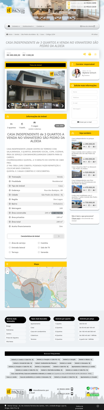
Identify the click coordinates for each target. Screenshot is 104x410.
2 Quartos (58, 327)
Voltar (95, 34)
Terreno (33, 339)
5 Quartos (58, 339)
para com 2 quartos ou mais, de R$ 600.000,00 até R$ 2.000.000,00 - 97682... (51, 373)
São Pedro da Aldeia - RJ (29, 34)
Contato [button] (39, 26)
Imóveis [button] (15, 26)
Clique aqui (76, 218)
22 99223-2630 (90, 7)
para (69, 359)
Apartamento (35, 324)
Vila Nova (9, 341)
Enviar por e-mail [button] (84, 122)
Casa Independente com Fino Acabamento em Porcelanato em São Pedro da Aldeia (84, 182)
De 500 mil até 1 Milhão (87, 335)
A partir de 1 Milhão (86, 339)
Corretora (85, 75)
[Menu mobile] (9, 26)
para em (22, 359)
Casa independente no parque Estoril (83, 139)
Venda (17, 34)
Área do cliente (87, 26)
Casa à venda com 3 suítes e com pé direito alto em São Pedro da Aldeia (84, 153)
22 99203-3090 (90, 3)
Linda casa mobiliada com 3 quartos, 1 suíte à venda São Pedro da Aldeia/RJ (84, 197)
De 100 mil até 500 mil (87, 331)
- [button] (7, 272)
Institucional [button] (27, 26)
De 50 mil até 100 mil (87, 327)
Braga (8, 326)
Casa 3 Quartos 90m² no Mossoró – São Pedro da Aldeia (84, 168)
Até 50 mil (83, 324)
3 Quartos (58, 331)
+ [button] (7, 269)
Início (9, 34)
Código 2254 (50, 34)
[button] (11, 87)
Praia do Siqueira (12, 338)
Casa (42, 34)
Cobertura (34, 335)
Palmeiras (9, 330)
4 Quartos (58, 335)
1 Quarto (58, 324)
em (85, 359)
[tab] (13, 65)
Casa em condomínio (38, 331)
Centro (8, 334)
